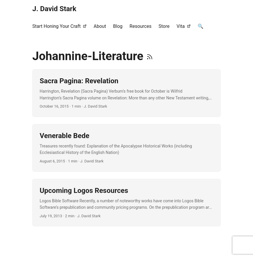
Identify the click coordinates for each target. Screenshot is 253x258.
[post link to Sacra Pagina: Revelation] (126, 93)
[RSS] (149, 56)
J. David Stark (54, 9)
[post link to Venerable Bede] (126, 148)
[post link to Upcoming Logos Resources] (126, 202)
